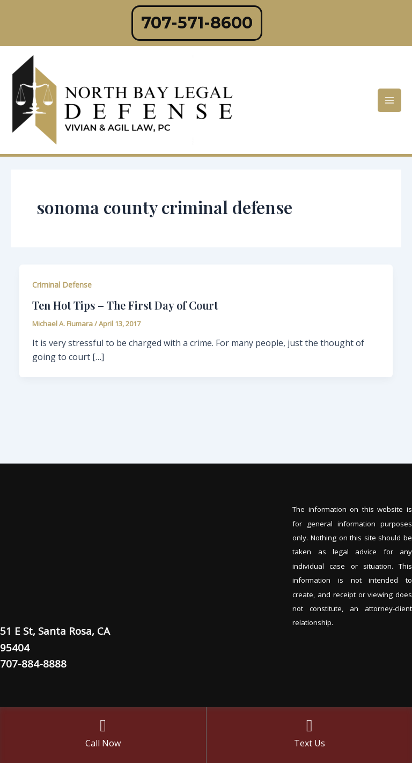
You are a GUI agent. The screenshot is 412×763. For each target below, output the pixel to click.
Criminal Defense (62, 285)
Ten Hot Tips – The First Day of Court (125, 305)
